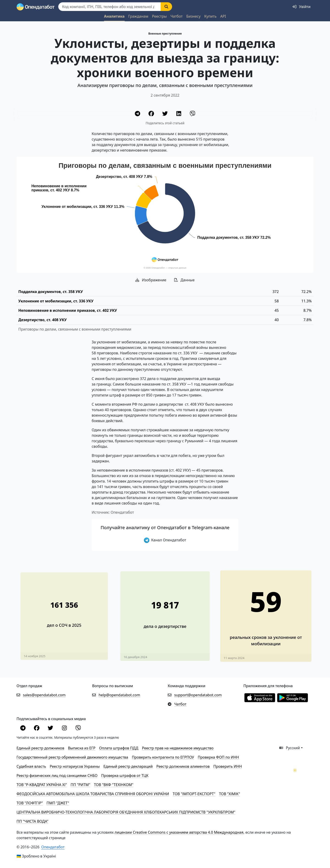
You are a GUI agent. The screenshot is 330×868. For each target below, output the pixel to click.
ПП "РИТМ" (80, 784)
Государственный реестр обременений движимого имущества (72, 757)
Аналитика (114, 16)
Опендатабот (53, 846)
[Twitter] (165, 114)
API (223, 16)
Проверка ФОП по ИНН (218, 757)
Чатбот (176, 16)
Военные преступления (165, 33)
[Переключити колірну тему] (295, 770)
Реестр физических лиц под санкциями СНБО (57, 775)
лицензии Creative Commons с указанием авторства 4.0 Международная (179, 832)
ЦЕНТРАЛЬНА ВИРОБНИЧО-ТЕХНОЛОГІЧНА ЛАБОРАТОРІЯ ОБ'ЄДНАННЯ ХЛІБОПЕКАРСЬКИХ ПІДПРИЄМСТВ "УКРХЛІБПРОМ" (125, 812)
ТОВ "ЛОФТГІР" (29, 803)
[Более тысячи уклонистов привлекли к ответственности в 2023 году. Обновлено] (266, 612)
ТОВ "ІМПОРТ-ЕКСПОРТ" (194, 793)
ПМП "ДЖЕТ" (58, 803)
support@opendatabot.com (198, 694)
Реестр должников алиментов (183, 766)
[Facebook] (152, 114)
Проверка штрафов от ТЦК (124, 775)
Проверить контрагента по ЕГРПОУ (163, 757)
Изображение (150, 279)
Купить (210, 16)
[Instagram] (65, 728)
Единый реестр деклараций (128, 766)
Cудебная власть (31, 766)
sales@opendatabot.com (44, 694)
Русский (289, 747)
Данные (184, 279)
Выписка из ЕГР (81, 748)
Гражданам (138, 16)
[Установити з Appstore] (259, 697)
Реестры (159, 16)
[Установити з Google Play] (292, 697)
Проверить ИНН (227, 766)
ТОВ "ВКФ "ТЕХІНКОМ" (113, 784)
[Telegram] (138, 114)
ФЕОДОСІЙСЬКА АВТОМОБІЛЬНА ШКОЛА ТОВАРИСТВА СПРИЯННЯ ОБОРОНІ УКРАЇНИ (92, 793)
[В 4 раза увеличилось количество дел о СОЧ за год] (64, 612)
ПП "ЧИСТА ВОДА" (32, 821)
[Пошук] (109, 6)
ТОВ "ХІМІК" (229, 793)
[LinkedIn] (179, 114)
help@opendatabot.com (119, 694)
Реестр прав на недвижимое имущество (177, 748)
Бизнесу (193, 16)
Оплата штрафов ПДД (118, 748)
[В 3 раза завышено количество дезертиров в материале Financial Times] (165, 612)
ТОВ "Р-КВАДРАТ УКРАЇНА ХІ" (41, 784)
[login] (302, 6)
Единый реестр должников (40, 748)
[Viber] (192, 114)
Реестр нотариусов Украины (75, 766)
